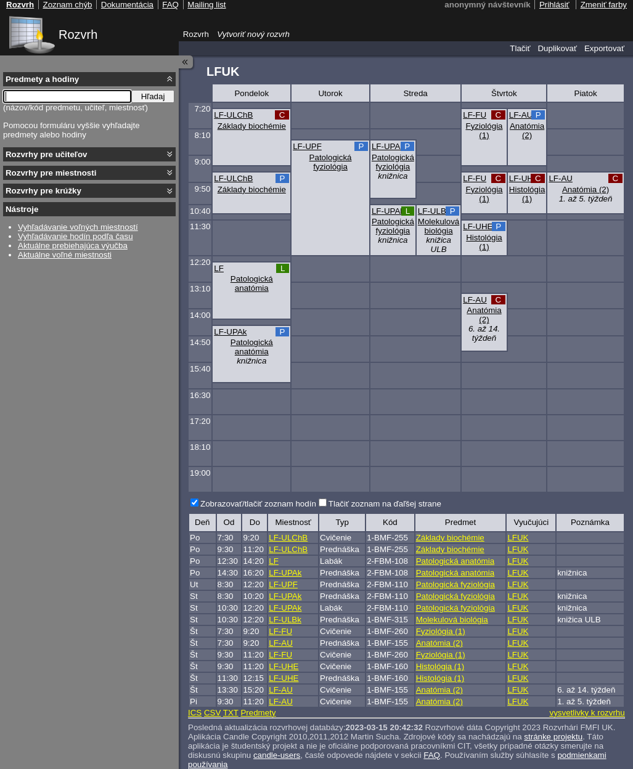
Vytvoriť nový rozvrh (253, 34)
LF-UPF (307, 146)
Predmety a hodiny (42, 79)
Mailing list (206, 4)
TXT (231, 712)
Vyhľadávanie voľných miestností (78, 227)
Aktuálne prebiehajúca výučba (73, 245)
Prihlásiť (554, 4)
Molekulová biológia (438, 226)
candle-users (276, 755)
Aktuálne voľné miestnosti (65, 254)
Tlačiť (520, 48)
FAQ (431, 755)
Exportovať (604, 48)
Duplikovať (557, 48)
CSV (212, 712)
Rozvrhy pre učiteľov (47, 154)
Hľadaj (153, 96)
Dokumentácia (127, 4)
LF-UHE (524, 178)
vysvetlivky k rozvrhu (586, 712)
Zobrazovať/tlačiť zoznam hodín (258, 503)
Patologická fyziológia (330, 162)
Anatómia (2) (527, 130)
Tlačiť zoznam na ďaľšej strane (385, 503)
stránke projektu (553, 736)
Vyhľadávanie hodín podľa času (75, 236)
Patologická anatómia (252, 283)
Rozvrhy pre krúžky (43, 190)
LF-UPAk (388, 146)
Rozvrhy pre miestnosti (51, 172)
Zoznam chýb (67, 4)
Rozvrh (78, 34)
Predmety (258, 712)
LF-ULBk (434, 211)
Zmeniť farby (604, 4)
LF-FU (474, 115)
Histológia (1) (527, 194)
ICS (195, 712)
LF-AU (521, 115)
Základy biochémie (252, 126)
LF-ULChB (233, 115)
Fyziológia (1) (484, 130)
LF (219, 268)
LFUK (517, 537)
